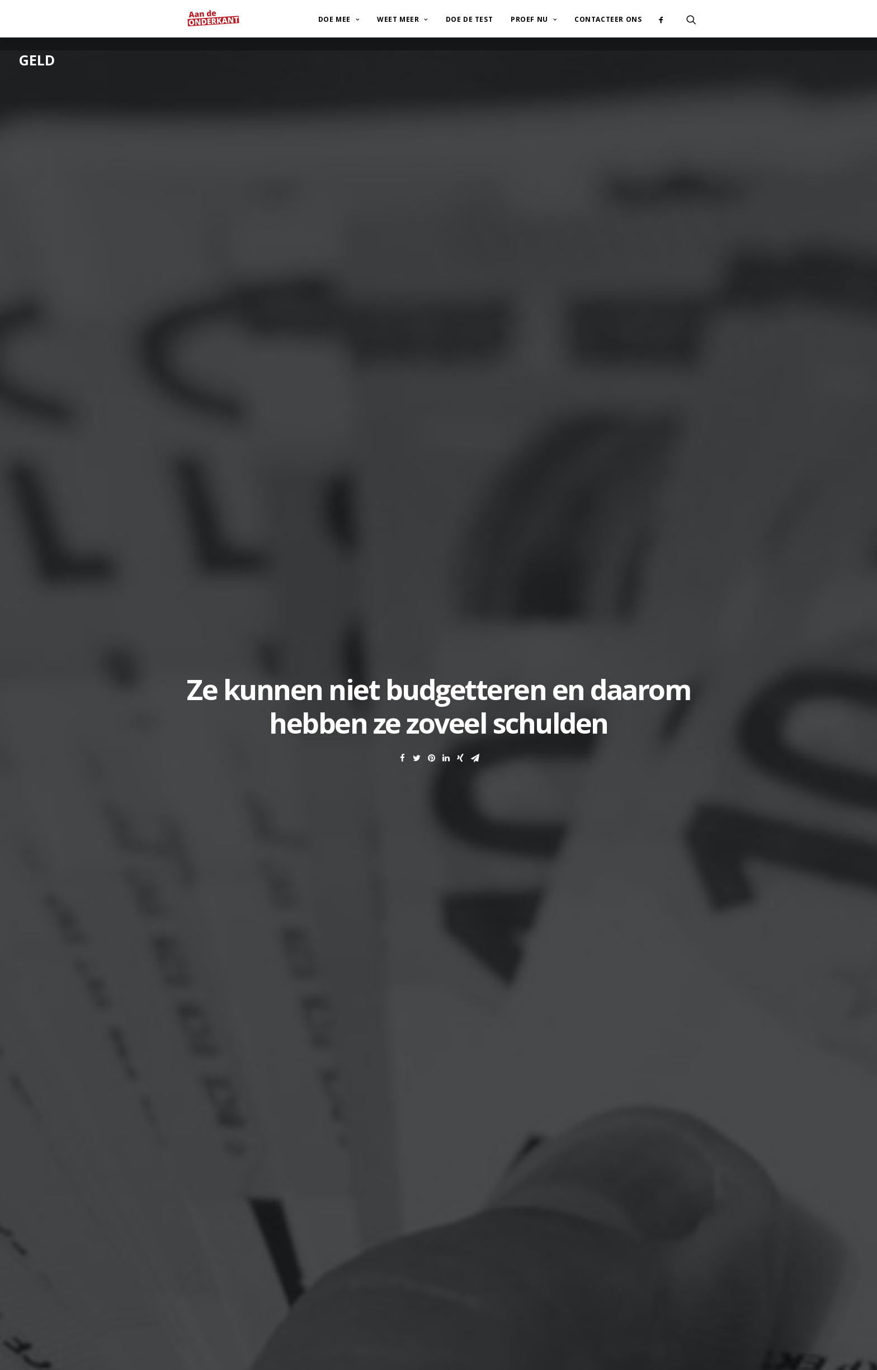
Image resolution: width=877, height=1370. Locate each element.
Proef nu (534, 16)
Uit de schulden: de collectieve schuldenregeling (261, 853)
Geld (37, 59)
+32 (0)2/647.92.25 (246, 1261)
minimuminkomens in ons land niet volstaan (289, 641)
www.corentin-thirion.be (497, 1272)
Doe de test (469, 16)
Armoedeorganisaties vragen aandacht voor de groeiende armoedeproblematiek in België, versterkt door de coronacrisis (381, 814)
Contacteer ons (608, 16)
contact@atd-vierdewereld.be (265, 1244)
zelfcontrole (250, 494)
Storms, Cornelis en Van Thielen (283, 764)
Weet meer (402, 16)
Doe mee (339, 16)
